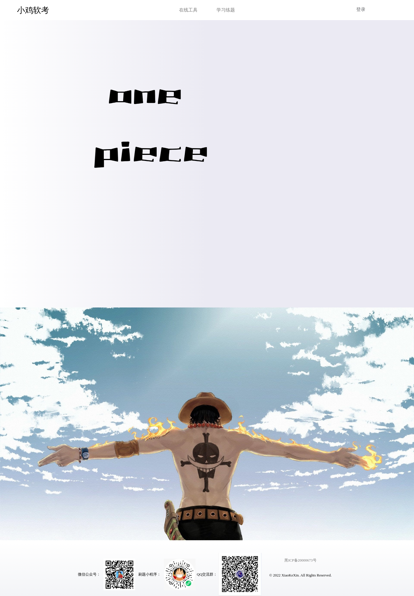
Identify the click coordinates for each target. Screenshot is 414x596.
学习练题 (225, 9)
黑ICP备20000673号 (300, 560)
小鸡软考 (33, 10)
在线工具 (188, 9)
